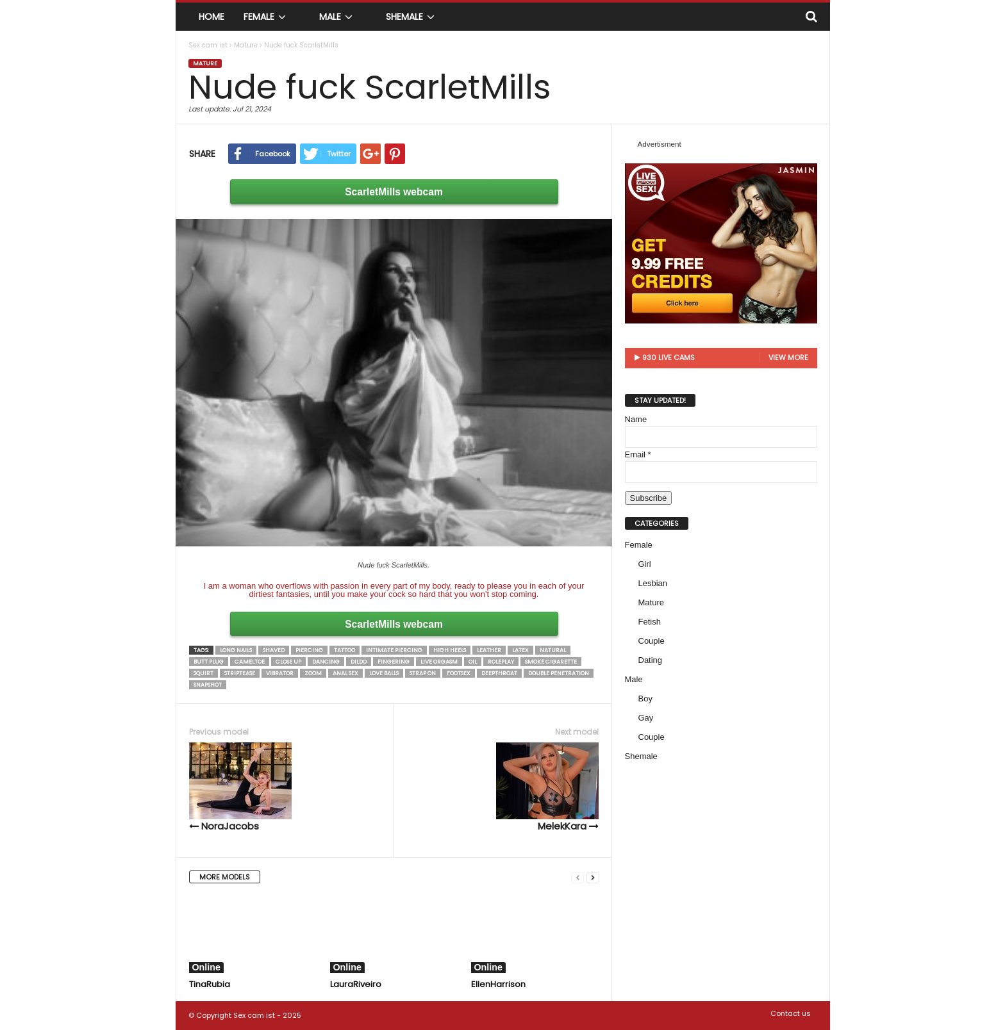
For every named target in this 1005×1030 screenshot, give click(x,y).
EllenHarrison (498, 984)
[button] (811, 17)
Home (211, 16)
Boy (645, 698)
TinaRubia (209, 984)
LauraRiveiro (355, 984)
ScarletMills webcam (394, 191)
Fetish (649, 621)
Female (267, 16)
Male (337, 16)
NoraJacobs (240, 787)
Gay (646, 718)
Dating (650, 660)
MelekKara (547, 787)
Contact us (790, 1013)
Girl (644, 564)
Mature (205, 63)
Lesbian (653, 583)
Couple (651, 641)
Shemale (412, 16)
